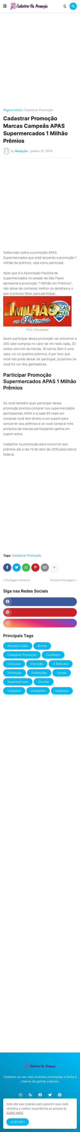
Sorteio (62, 673)
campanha (38, 690)
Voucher (43, 682)
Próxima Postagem (62, 580)
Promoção (14, 673)
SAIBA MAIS (14, 1113)
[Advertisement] (40, 61)
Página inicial (12, 110)
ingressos (61, 690)
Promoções (39, 673)
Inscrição (37, 664)
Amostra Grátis (17, 646)
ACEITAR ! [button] (18, 1122)
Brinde (42, 646)
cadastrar (14, 690)
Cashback (53, 655)
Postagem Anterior (17, 580)
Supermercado (17, 682)
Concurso (14, 664)
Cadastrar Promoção (38, 110)
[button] (5, 6)
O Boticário (60, 664)
